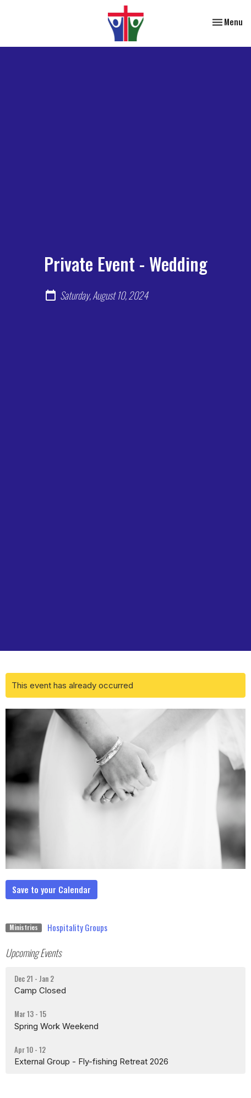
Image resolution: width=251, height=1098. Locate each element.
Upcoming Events (33, 952)
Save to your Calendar (51, 889)
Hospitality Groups (77, 927)
